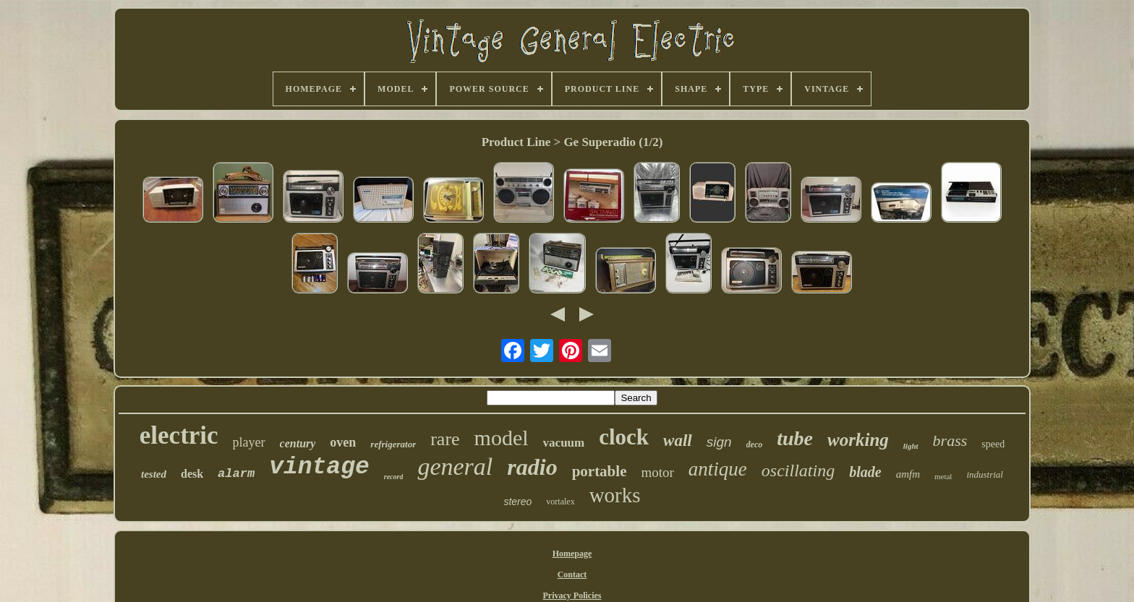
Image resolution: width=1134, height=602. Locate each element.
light (910, 446)
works (615, 495)
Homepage (572, 554)
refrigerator (393, 444)
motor (657, 472)
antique (717, 469)
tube (795, 438)
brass (950, 440)
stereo (517, 501)
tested (153, 474)
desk (192, 474)
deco (754, 444)
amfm (908, 474)
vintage (319, 467)
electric (179, 435)
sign (719, 442)
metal (943, 476)
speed (993, 444)
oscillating (798, 470)
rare (444, 439)
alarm (236, 474)
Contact (572, 574)
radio (532, 467)
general (455, 466)
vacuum (564, 443)
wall (677, 440)
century (298, 443)
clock (624, 437)
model (501, 438)
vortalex (560, 501)
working (858, 440)
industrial (984, 474)
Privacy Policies (571, 595)
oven (343, 442)
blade (865, 472)
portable (599, 471)
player (249, 442)
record (394, 477)
